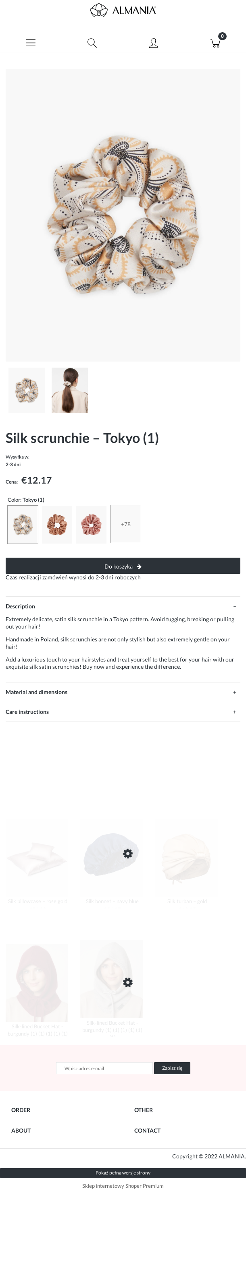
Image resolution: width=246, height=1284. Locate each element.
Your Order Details (35, 1131)
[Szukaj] (93, 42)
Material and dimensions (36, 692)
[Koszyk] (216, 42)
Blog (140, 1131)
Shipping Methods (34, 1162)
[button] (31, 42)
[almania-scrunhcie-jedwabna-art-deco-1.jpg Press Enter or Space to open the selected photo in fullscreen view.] (123, 215)
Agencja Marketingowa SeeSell (82, 1246)
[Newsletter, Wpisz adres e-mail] (104, 1068)
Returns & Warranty (36, 1178)
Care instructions (27, 711)
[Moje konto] (154, 43)
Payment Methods (34, 1146)
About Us (23, 1220)
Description (20, 606)
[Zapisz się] (172, 1068)
